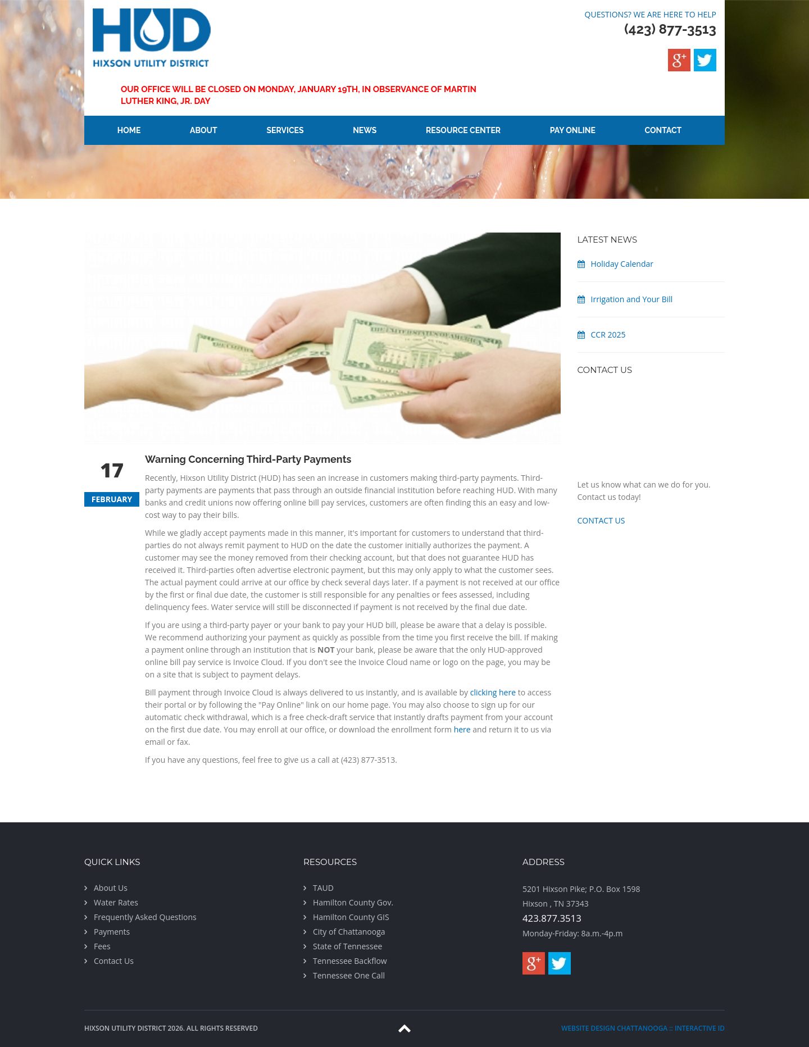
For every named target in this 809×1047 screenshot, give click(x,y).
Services (284, 130)
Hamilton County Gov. (353, 902)
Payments (112, 931)
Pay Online (573, 130)
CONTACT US (601, 520)
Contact (663, 130)
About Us (111, 887)
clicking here (493, 692)
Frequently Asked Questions (145, 917)
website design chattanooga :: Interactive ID (643, 1027)
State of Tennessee (347, 946)
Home (129, 130)
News (364, 130)
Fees (102, 946)
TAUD (323, 887)
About (203, 130)
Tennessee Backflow (350, 960)
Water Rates (116, 902)
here (462, 729)
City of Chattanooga (349, 931)
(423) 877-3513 (670, 29)
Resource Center (463, 130)
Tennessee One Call (349, 975)
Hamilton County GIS (351, 917)
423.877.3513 (551, 918)
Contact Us (114, 960)
